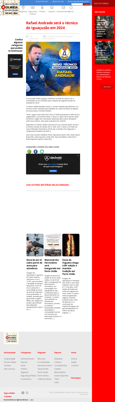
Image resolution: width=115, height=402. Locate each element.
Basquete (58, 358)
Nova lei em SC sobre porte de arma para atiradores (34, 264)
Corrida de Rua (60, 365)
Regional (23, 11)
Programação (9, 358)
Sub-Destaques (67, 36)
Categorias (26, 352)
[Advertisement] (53, 214)
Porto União (43, 372)
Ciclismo (57, 362)
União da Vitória (49, 39)
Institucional (9, 352)
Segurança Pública (32, 12)
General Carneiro (45, 365)
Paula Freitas (43, 369)
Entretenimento (63, 11)
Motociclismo (59, 372)
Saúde (73, 362)
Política (42, 11)
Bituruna (41, 358)
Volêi (56, 382)
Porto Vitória (43, 375)
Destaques (76, 378)
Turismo (74, 365)
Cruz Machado (44, 362)
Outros (74, 358)
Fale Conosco (9, 369)
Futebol (58, 36)
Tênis (56, 379)
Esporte (52, 11)
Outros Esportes (61, 375)
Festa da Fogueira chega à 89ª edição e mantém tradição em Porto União (70, 266)
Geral (71, 11)
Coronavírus (26, 379)
